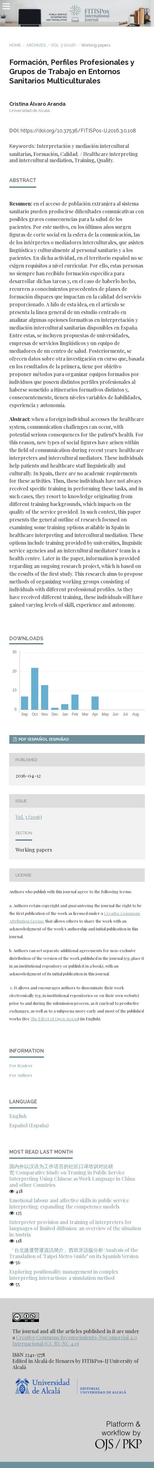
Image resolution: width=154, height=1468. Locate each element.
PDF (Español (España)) (43, 739)
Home (15, 45)
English (18, 1116)
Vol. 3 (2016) (63, 45)
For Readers (20, 1065)
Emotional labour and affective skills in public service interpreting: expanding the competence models (69, 1203)
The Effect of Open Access (54, 1018)
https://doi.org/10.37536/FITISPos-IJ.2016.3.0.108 (78, 131)
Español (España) (29, 1125)
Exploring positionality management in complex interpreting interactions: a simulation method (63, 1274)
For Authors (20, 1075)
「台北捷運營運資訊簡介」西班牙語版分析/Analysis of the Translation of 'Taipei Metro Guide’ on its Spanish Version (74, 1253)
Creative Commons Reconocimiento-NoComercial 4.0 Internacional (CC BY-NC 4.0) (74, 1340)
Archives (36, 45)
